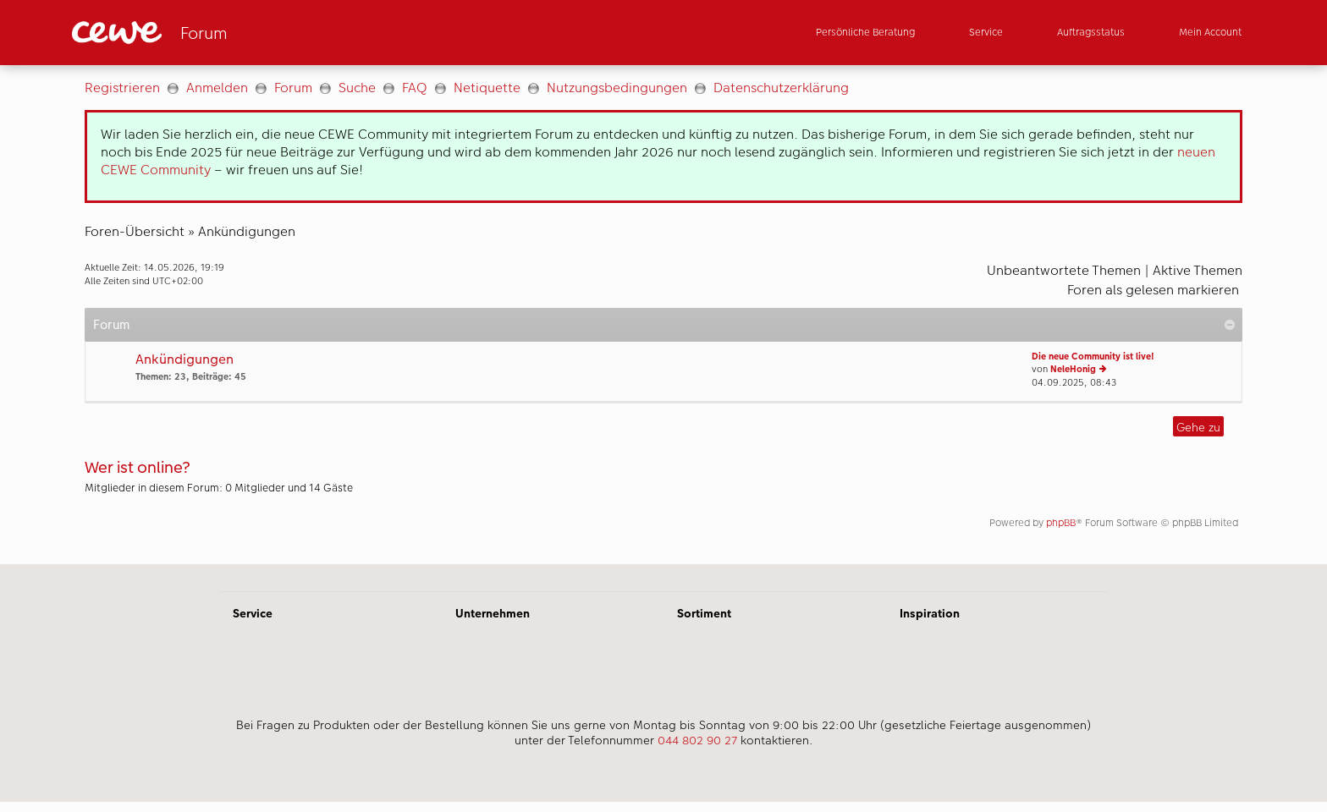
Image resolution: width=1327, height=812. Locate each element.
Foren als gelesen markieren (1153, 289)
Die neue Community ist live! (1093, 356)
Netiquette (487, 87)
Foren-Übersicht (134, 231)
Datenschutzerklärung (781, 87)
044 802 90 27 (697, 740)
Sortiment (704, 613)
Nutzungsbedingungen (617, 87)
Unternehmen (492, 613)
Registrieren (122, 87)
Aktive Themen (1197, 270)
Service (253, 613)
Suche (357, 87)
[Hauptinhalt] (663, 315)
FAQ (414, 87)
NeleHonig (1073, 369)
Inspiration (930, 613)
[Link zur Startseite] (238, 33)
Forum (293, 87)
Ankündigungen (246, 231)
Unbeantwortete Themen (1064, 270)
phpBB (1061, 522)
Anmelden (217, 87)
